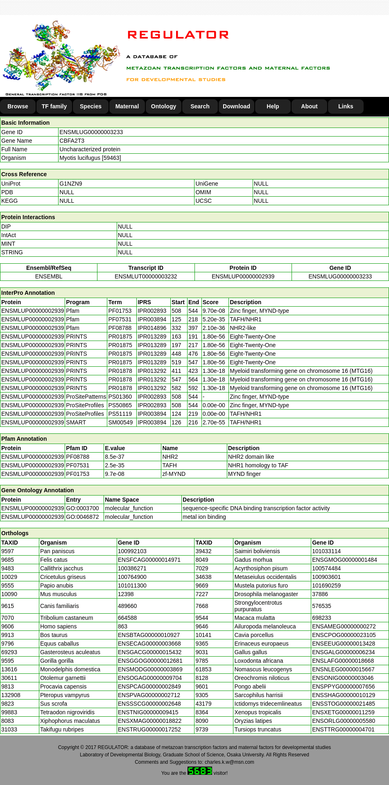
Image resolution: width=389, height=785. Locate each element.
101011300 (132, 585)
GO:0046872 (82, 517)
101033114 (326, 551)
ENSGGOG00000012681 (150, 660)
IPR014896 (152, 328)
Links (345, 106)
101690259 (326, 585)
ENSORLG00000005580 (343, 721)
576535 (321, 606)
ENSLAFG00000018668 (343, 660)
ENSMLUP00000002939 (243, 276)
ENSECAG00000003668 (149, 643)
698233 (321, 618)
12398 (126, 594)
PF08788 (77, 456)
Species (91, 106)
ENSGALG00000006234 (343, 652)
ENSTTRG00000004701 (343, 729)
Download (236, 106)
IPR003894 (152, 319)
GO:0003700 (82, 508)
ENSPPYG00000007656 (343, 686)
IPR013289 (152, 336)
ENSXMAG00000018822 (150, 721)
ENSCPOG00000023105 (344, 635)
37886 (320, 594)
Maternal (127, 106)
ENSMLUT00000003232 (146, 276)
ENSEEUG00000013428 (343, 643)
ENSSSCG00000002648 (149, 703)
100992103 (132, 551)
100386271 (132, 568)
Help (273, 106)
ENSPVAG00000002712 (149, 695)
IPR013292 (152, 371)
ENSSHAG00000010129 (343, 695)
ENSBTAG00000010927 (149, 635)
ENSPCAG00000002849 (149, 686)
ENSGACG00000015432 (150, 652)
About (309, 106)
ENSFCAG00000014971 (149, 559)
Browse (17, 106)
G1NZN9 (70, 183)
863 (122, 626)
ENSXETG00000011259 (343, 712)
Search (200, 106)
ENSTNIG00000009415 (148, 712)
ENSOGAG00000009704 (150, 678)
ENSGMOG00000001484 (344, 559)
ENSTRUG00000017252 (149, 729)
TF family (54, 106)
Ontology (163, 106)
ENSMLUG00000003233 (91, 132)
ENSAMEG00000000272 (344, 626)
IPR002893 (152, 310)
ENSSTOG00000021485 (343, 703)
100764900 (132, 577)
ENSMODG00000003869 (150, 669)
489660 (127, 606)
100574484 (326, 568)
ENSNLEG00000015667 (343, 669)
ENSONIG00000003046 (342, 678)
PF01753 (77, 474)
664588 (127, 618)
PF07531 (77, 465)
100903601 (326, 577)
